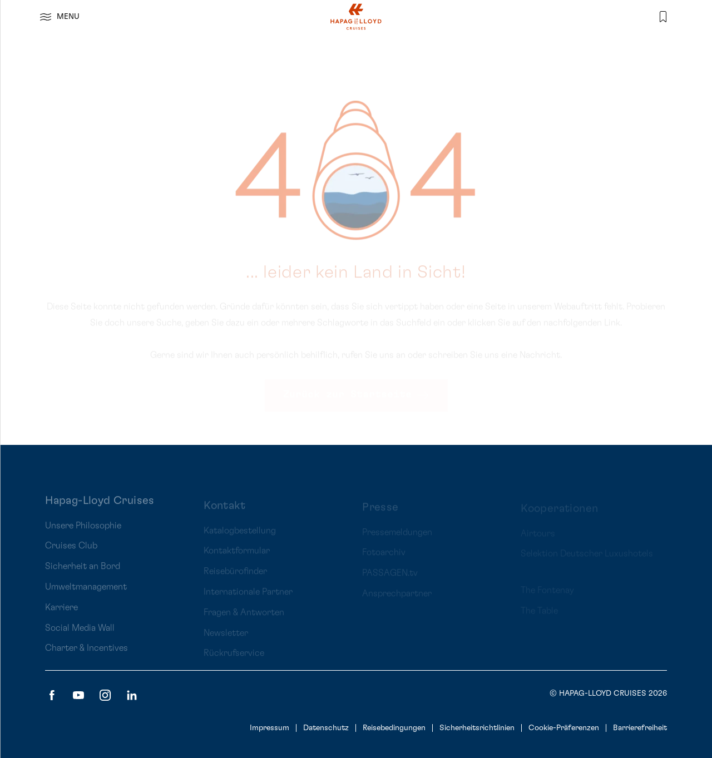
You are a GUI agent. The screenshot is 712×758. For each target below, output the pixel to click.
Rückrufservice (234, 657)
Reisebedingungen (394, 728)
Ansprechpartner (397, 596)
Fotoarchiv (384, 555)
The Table (539, 612)
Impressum (269, 728)
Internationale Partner (248, 596)
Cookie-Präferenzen (563, 728)
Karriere (61, 615)
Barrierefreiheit (640, 728)
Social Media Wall (80, 635)
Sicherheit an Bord (82, 574)
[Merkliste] (663, 17)
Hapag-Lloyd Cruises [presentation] (100, 508)
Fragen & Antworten (244, 616)
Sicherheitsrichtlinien (477, 728)
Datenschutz (326, 728)
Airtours (538, 535)
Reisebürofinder (235, 575)
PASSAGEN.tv (390, 576)
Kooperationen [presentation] (559, 510)
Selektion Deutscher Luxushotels (587, 556)
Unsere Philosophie (83, 533)
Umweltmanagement (86, 594)
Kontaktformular (237, 555)
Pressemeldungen (397, 535)
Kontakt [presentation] (224, 510)
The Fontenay (547, 592)
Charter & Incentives (86, 656)
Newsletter (226, 637)
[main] (356, 222)
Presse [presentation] (380, 510)
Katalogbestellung (240, 535)
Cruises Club (71, 553)
